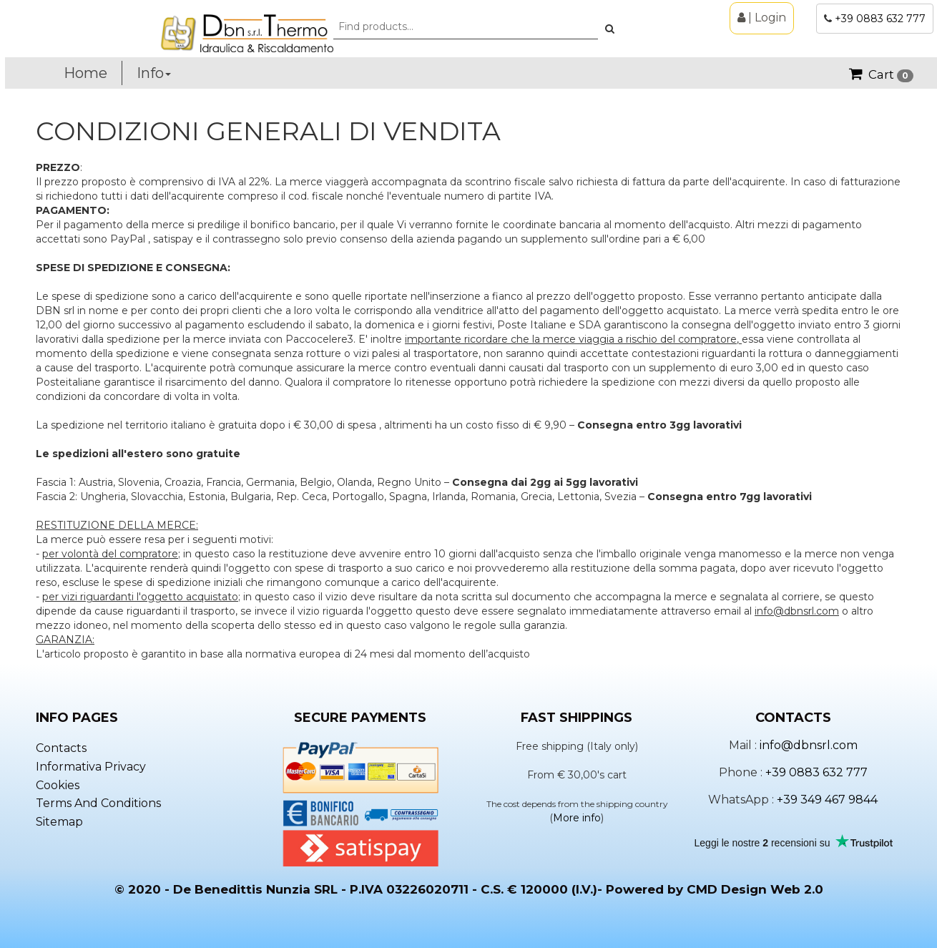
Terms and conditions (98, 803)
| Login (761, 17)
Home (85, 73)
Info (154, 73)
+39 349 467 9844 (827, 799)
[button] (610, 28)
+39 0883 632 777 (880, 18)
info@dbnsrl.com (809, 745)
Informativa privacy (91, 766)
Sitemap (59, 822)
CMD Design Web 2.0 (755, 889)
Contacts (61, 748)
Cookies (57, 785)
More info (577, 817)
